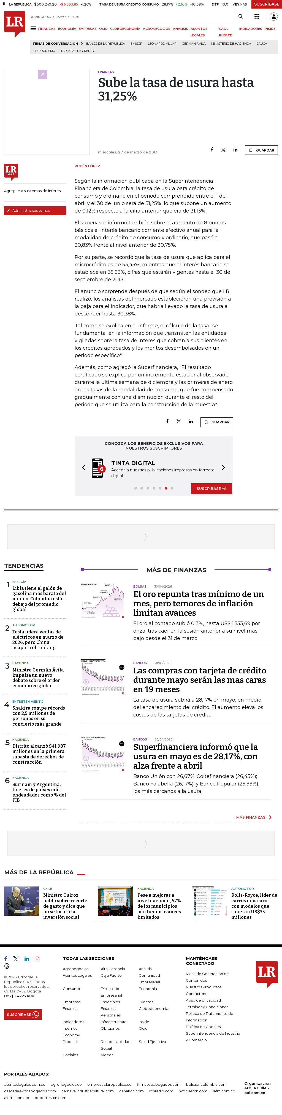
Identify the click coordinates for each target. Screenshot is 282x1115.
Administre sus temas (28, 210)
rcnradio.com (161, 1091)
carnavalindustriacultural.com (87, 1091)
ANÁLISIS (180, 29)
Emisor (136, 44)
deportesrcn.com (50, 1097)
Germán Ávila (194, 44)
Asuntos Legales (77, 975)
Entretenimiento (28, 701)
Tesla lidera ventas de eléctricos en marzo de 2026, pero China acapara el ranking (38, 640)
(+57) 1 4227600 (19, 996)
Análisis (145, 969)
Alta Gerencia (113, 969)
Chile (47, 888)
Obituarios (110, 1028)
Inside (144, 1022)
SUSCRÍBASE (266, 4)
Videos (107, 1055)
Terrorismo (45, 51)
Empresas (71, 1002)
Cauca (262, 44)
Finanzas (70, 1008)
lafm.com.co (224, 1091)
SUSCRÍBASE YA (212, 488)
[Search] (240, 16)
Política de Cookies (203, 1026)
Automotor (23, 625)
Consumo (71, 988)
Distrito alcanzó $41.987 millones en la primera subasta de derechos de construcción (39, 754)
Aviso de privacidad (203, 1000)
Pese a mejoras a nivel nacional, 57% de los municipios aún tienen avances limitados (159, 906)
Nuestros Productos (203, 987)
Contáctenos (197, 993)
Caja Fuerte (111, 975)
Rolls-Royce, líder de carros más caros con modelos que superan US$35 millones (254, 906)
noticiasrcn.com (193, 1091)
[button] (82, 468)
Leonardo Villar (162, 44)
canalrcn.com (131, 1091)
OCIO (103, 29)
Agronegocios (75, 969)
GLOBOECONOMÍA (125, 29)
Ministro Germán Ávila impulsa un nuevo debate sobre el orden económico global (38, 678)
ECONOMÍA (67, 29)
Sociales (70, 1055)
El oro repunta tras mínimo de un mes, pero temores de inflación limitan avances (198, 603)
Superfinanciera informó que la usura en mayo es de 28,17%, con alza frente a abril (195, 756)
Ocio (143, 1028)
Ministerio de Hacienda (231, 44)
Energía (19, 582)
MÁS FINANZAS (250, 817)
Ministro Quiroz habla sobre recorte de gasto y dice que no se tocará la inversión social (65, 906)
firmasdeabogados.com (159, 1084)
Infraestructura (113, 1022)
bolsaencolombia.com (206, 1084)
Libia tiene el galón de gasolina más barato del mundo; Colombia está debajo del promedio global (39, 599)
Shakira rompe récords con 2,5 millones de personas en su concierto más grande (38, 716)
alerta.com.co (16, 1097)
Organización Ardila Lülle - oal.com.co (257, 1088)
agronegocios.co (66, 1084)
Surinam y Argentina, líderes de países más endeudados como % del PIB (39, 792)
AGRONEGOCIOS (156, 29)
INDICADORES (250, 29)
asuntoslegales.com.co (24, 1084)
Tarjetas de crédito (78, 51)
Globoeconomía (153, 1008)
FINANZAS (47, 29)
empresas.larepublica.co (109, 1084)
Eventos (146, 1002)
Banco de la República (105, 44)
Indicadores (73, 1022)
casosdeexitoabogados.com (30, 1091)
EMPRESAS (88, 29)
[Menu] (34, 28)
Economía (148, 988)
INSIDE (270, 29)
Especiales (110, 1002)
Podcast (70, 1041)
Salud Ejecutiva (152, 1041)
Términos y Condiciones (207, 1007)
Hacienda (20, 663)
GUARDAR (261, 150)
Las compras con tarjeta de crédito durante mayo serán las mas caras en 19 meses (199, 680)
